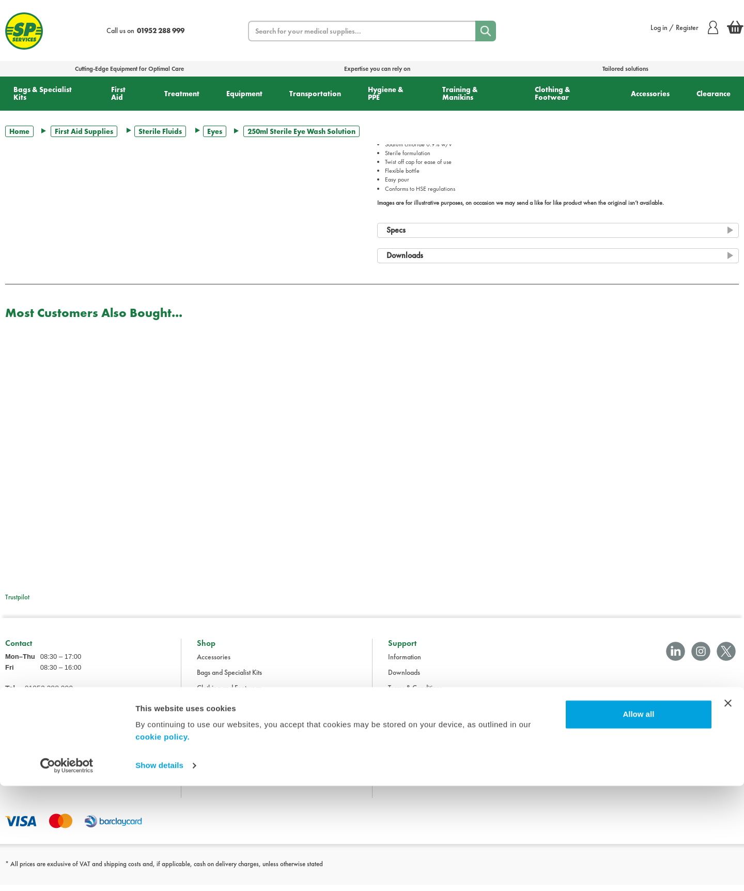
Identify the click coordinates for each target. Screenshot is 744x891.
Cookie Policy (407, 740)
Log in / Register (684, 27)
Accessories (650, 93)
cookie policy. (162, 842)
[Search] (485, 31)
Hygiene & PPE (386, 93)
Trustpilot (17, 597)
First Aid (118, 93)
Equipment (244, 93)
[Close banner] (728, 808)
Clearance (713, 93)
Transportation (315, 93)
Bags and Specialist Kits (229, 678)
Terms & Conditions (415, 694)
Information (404, 663)
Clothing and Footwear (229, 694)
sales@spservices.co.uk (38, 727)
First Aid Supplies (84, 131)
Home (19, 131)
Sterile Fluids (160, 131)
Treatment (181, 93)
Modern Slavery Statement (426, 756)
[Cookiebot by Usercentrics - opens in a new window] (67, 871)
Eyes (214, 131)
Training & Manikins (460, 93)
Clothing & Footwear (552, 93)
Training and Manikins (228, 756)
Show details (159, 870)
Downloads (404, 678)
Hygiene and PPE (221, 740)
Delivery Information (417, 709)
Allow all (638, 819)
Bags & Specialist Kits (42, 93)
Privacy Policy (408, 725)
